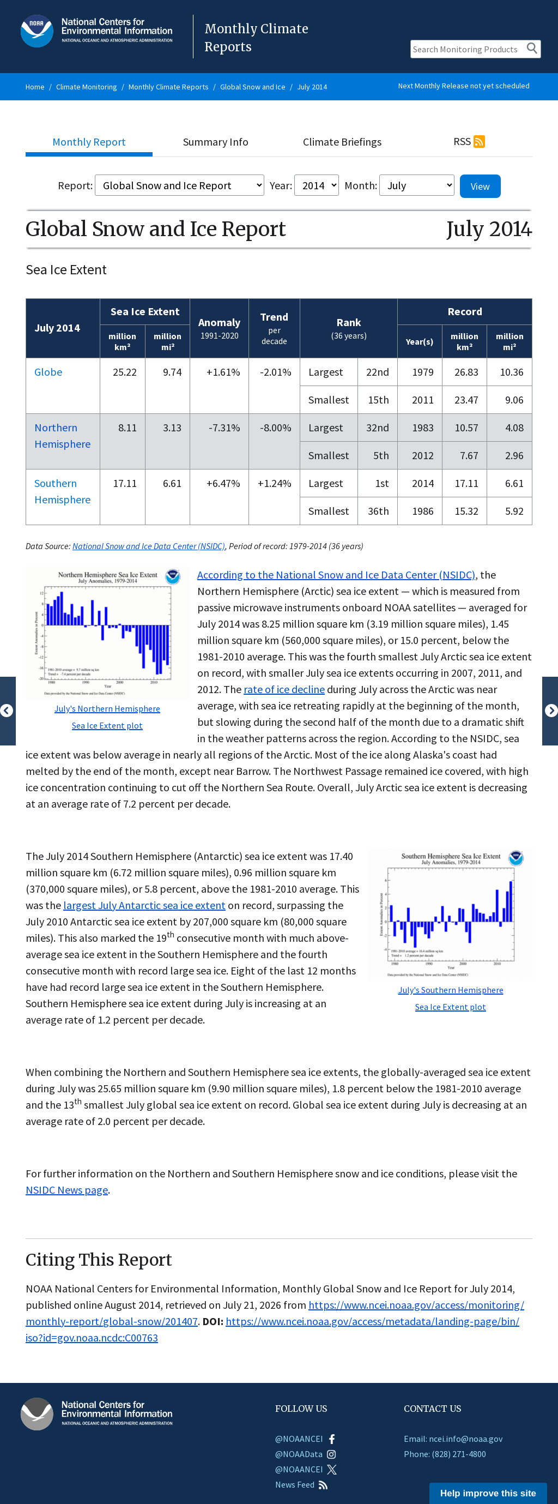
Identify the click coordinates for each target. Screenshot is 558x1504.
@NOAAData (305, 1453)
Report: (75, 185)
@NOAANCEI (306, 1438)
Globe (48, 371)
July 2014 (312, 87)
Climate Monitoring (86, 87)
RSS (462, 141)
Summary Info (215, 141)
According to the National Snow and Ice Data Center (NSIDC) (336, 574)
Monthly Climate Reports (169, 87)
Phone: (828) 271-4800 (445, 1453)
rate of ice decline (284, 689)
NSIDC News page (67, 1189)
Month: (360, 185)
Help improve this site (488, 1493)
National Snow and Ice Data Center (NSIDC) (148, 545)
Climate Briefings (342, 141)
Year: (281, 185)
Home (35, 87)
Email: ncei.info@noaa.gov (453, 1438)
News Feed (301, 1484)
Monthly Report (89, 141)
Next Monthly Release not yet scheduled (464, 86)
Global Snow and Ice (253, 87)
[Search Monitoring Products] (475, 49)
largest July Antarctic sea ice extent (144, 905)
